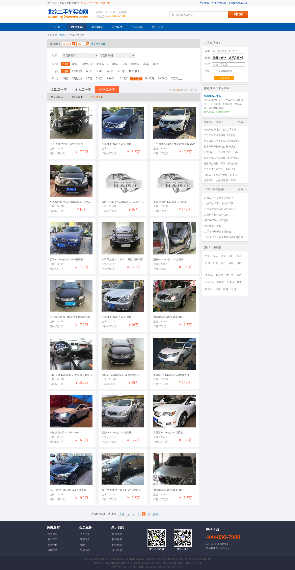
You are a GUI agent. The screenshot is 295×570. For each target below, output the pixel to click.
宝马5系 (209, 282)
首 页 (57, 27)
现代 (223, 263)
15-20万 (136, 78)
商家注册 (105, 3)
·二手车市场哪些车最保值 (217, 231)
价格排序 (75, 97)
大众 (207, 256)
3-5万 (89, 78)
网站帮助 (117, 544)
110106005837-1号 (202, 558)
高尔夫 (208, 289)
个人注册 (94, 3)
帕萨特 (219, 274)
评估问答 (117, 27)
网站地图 (117, 539)
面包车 (135, 64)
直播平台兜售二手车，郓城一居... (221, 163)
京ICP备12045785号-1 (168, 558)
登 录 (83, 3)
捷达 (239, 274)
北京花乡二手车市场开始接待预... (221, 157)
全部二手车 (59, 89)
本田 (207, 263)
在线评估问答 (219, 3)
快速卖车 (52, 533)
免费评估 (52, 544)
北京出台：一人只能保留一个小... (221, 152)
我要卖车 (97, 27)
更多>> (242, 122)
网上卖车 (52, 539)
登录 (82, 544)
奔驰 (239, 256)
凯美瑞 (230, 282)
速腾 (217, 289)
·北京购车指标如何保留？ (217, 214)
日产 (239, 263)
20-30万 (149, 78)
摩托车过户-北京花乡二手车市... (221, 129)
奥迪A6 (209, 274)
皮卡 (124, 64)
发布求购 (204, 3)
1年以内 (77, 71)
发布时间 (95, 97)
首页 (61, 35)
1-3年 (89, 71)
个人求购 (137, 27)
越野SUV (87, 64)
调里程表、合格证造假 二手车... (221, 180)
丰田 (231, 256)
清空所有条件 (98, 43)
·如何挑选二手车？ (214, 226)
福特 (231, 263)
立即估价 (224, 78)
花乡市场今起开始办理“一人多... (221, 146)
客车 (146, 64)
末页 (155, 513)
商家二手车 (107, 89)
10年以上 (134, 71)
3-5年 (99, 71)
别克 (215, 263)
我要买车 (77, 27)
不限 (65, 64)
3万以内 (77, 78)
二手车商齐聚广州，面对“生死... (221, 169)
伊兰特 (230, 274)
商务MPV (102, 64)
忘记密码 (85, 550)
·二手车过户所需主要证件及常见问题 (223, 237)
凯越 (225, 289)
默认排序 (55, 97)
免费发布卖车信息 (238, 3)
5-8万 (99, 78)
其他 (155, 64)
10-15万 (123, 78)
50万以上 (177, 78)
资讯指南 (157, 27)
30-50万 (162, 78)
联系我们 (117, 533)
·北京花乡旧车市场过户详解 (218, 203)
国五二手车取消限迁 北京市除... (221, 135)
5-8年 (109, 71)
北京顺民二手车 (212, 96)
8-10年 (121, 71)
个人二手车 (83, 89)
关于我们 (117, 550)
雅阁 (239, 282)
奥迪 (223, 256)
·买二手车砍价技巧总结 (216, 220)
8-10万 (110, 78)
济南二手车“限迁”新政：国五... (220, 174)
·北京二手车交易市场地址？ (218, 197)
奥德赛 (220, 282)
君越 (233, 289)
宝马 (215, 256)
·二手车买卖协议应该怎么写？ (220, 209)
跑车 (115, 64)
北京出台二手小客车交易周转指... (221, 141)
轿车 (75, 64)
